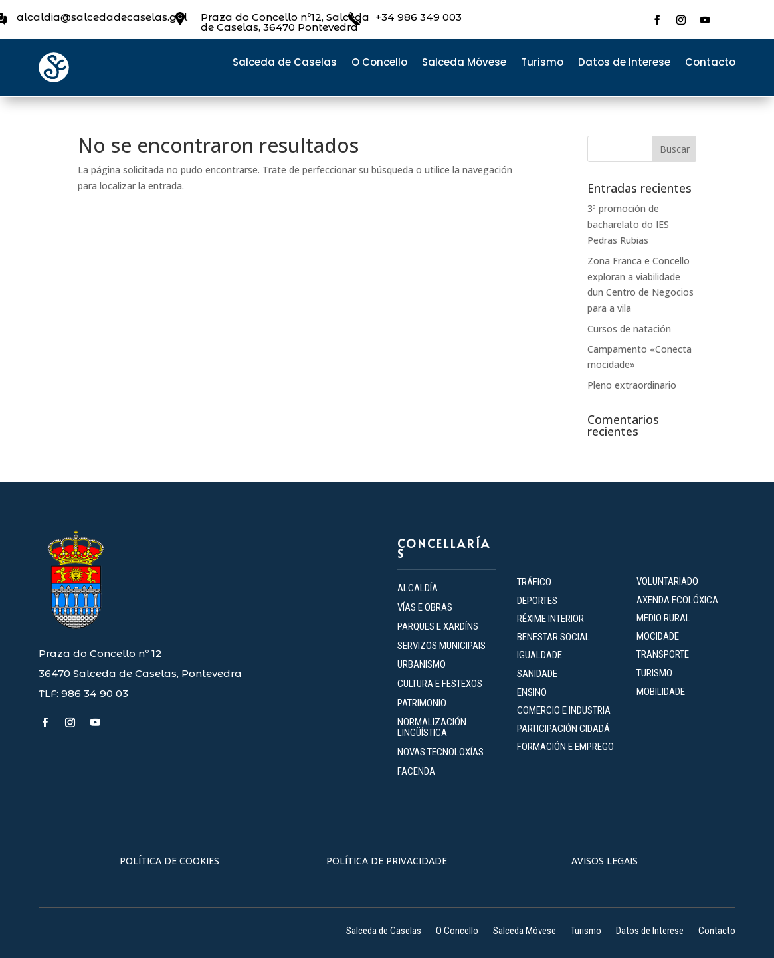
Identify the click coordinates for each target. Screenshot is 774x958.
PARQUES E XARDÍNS (437, 626)
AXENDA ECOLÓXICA (677, 600)
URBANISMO (421, 664)
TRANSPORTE (662, 654)
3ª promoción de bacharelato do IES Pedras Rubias (628, 224)
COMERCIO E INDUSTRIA (564, 710)
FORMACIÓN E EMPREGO (565, 747)
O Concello (379, 63)
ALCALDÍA (417, 588)
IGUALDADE (539, 655)
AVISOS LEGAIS (604, 860)
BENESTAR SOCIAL (554, 637)
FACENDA (416, 771)
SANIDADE (537, 674)
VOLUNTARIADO (667, 581)
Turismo (542, 63)
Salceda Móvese (464, 63)
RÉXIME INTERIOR (550, 618)
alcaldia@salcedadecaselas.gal (102, 17)
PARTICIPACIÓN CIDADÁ (563, 729)
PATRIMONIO (421, 703)
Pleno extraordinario (631, 385)
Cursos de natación (629, 328)
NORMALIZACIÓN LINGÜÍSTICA (431, 727)
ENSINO (532, 692)
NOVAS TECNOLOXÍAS (440, 752)
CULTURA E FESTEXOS (439, 684)
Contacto (710, 63)
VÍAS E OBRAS (424, 607)
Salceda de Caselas (285, 63)
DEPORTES (537, 601)
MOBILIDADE (660, 692)
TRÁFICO (534, 582)
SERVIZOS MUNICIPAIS (441, 646)
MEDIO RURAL (663, 618)
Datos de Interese (624, 63)
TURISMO (654, 673)
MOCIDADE (657, 636)
